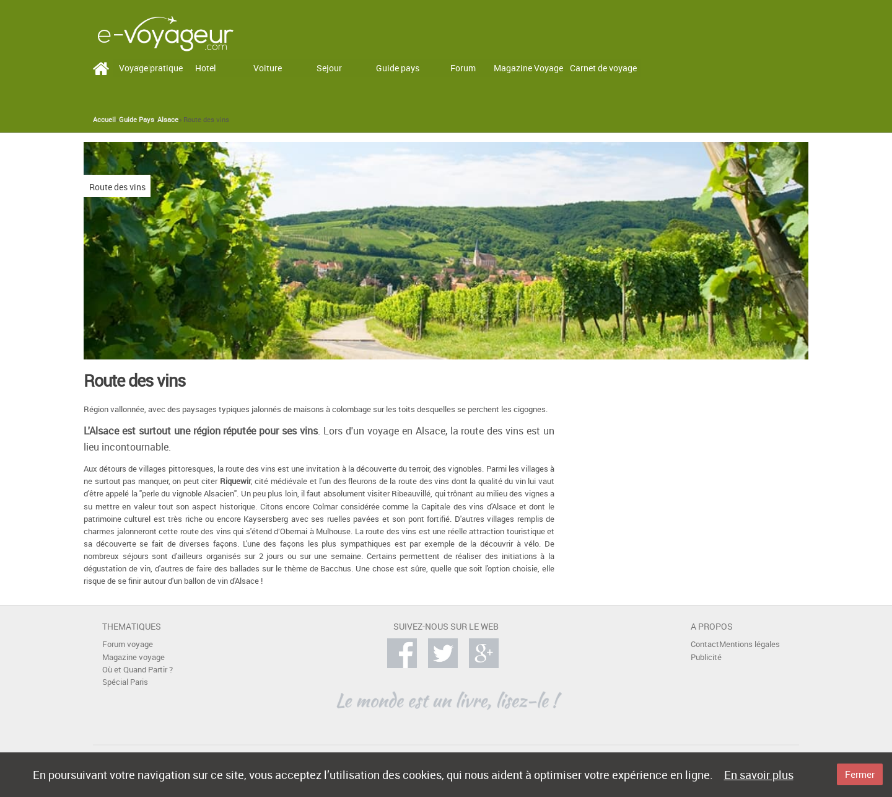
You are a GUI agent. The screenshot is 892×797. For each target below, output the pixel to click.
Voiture (267, 68)
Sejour (329, 68)
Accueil (104, 119)
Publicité (706, 657)
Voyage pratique (151, 68)
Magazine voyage (133, 657)
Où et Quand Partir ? (137, 669)
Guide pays (397, 68)
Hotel (205, 68)
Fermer (860, 774)
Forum (463, 68)
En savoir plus (759, 774)
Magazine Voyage (528, 68)
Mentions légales (749, 644)
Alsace (167, 119)
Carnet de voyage (603, 68)
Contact (705, 644)
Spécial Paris (125, 682)
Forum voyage (127, 644)
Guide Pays (136, 119)
